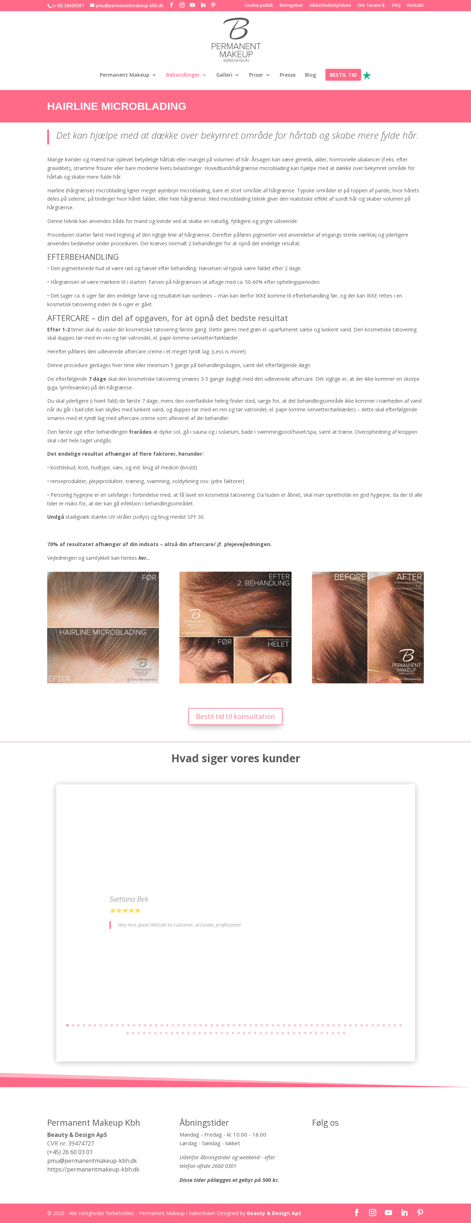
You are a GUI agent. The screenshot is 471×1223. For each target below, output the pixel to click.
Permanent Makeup (125, 75)
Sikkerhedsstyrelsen (330, 5)
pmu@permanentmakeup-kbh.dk (92, 1161)
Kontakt (415, 5)
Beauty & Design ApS (274, 1213)
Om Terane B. (371, 5)
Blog (310, 75)
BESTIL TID (343, 75)
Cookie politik (259, 5)
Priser (256, 75)
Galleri (224, 75)
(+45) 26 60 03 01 (70, 1152)
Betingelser (291, 5)
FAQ (396, 5)
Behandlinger (183, 75)
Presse (288, 75)
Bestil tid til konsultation (235, 716)
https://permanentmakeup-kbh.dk (93, 1169)
